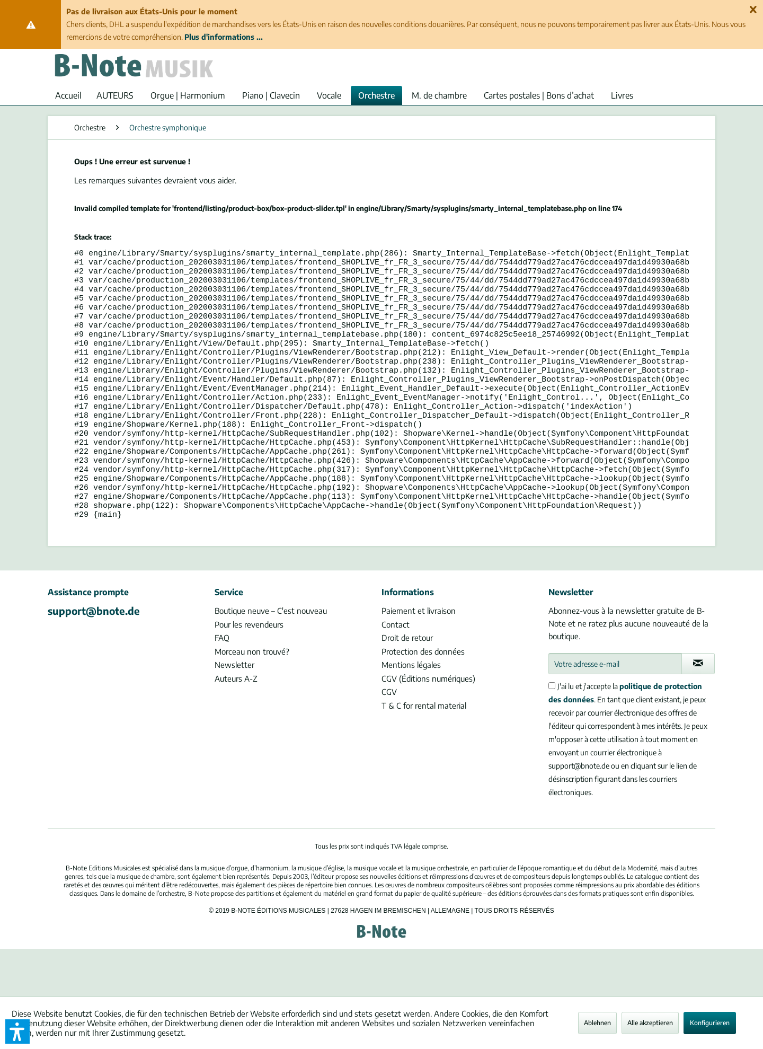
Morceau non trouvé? (252, 699)
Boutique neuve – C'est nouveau (271, 658)
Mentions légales (411, 712)
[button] (17, 1031)
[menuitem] (68, 95)
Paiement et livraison (419, 658)
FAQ (222, 685)
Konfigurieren (710, 1023)
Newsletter (234, 712)
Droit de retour (407, 685)
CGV (389, 739)
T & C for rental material (424, 753)
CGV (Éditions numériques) (428, 726)
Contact (396, 672)
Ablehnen (597, 1023)
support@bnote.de (94, 658)
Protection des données (423, 699)
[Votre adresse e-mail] (615, 711)
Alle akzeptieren (650, 1023)
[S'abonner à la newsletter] (698, 711)
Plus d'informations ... (223, 36)
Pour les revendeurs (249, 672)
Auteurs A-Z (236, 726)
